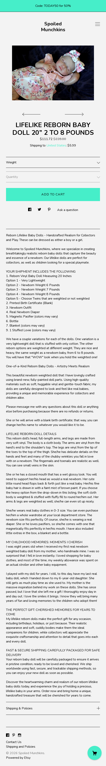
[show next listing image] (74, 113)
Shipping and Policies (20, 746)
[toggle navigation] (97, 24)
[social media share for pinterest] (49, 208)
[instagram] (19, 735)
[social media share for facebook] (29, 208)
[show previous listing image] (32, 113)
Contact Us (13, 742)
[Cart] (95, 753)
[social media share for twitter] (39, 208)
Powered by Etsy (18, 758)
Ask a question (67, 210)
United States (56, 145)
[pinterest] (13, 735)
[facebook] (7, 735)
